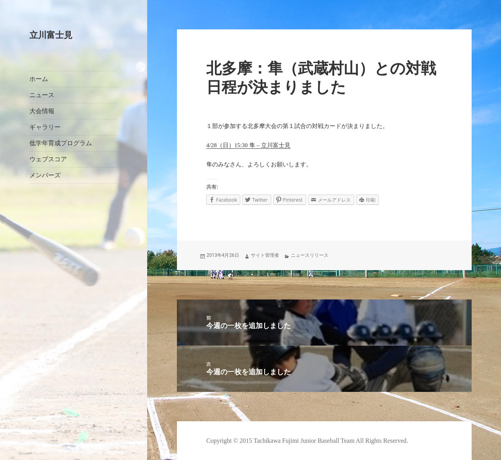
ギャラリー (45, 127)
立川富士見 (50, 35)
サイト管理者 (265, 255)
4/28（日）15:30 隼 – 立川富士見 (248, 145)
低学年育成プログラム (60, 143)
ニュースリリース (309, 255)
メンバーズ (45, 175)
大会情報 (41, 111)
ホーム (38, 79)
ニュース (41, 95)
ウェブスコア (48, 159)
